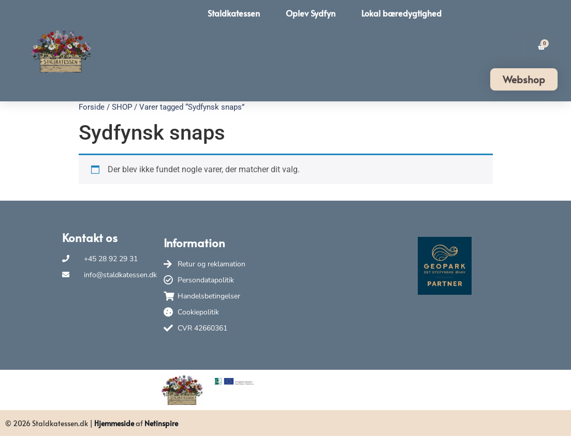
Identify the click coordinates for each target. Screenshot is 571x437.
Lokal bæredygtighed (401, 13)
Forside (92, 107)
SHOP (122, 107)
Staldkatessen (234, 13)
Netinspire (161, 423)
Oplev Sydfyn (310, 13)
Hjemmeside (114, 423)
